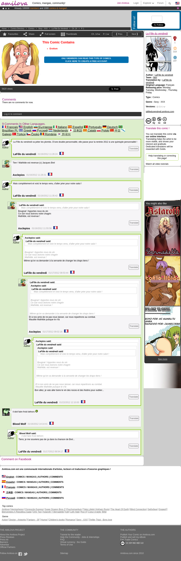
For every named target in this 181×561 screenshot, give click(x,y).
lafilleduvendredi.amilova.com (160, 111)
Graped (162, 509)
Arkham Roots (102, 509)
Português (93, 127)
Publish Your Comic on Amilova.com (137, 534)
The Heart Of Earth (120, 509)
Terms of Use (66, 544)
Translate (133, 148)
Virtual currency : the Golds (73, 542)
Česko (33, 134)
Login (136, 3)
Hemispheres (17, 509)
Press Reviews (7, 537)
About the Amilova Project (12, 534)
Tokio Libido (88, 509)
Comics (31, 29)
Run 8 (84, 512)
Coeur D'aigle (95, 512)
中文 (115, 130)
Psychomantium (74, 509)
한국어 (64, 134)
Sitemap (64, 553)
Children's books (56, 519)
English (26, 127)
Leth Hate (75, 512)
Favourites (13, 34)
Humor (44, 519)
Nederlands (58, 130)
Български (43, 127)
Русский (40, 130)
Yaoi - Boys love (104, 519)
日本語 (75, 130)
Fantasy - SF (33, 519)
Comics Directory (17, 29)
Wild (104, 512)
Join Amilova (123, 3)
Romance (70, 519)
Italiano (60, 127)
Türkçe (19, 134)
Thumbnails (71, 34)
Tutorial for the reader (70, 534)
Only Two (37, 512)
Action (5, 519)
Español (75, 127)
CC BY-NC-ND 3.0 (131, 543)
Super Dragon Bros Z (55, 509)
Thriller (92, 519)
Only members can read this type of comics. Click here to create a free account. (86, 59)
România (48, 134)
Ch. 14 (74, 29)
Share (31, 34)
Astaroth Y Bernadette (53, 512)
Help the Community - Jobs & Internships (79, 537)
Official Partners (7, 547)
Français (10, 127)
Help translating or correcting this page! (162, 156)
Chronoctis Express (34, 509)
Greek (25, 130)
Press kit (4, 539)
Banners (4, 542)
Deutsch (110, 127)
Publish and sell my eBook (133, 537)
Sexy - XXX (43, 29)
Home (4, 29)
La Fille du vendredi (60, 29)
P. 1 (82, 29)
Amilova (6, 509)
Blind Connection (138, 509)
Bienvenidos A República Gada (16, 512)
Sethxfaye (152, 509)
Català (89, 130)
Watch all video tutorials (157, 164)
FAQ (62, 539)
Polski (103, 130)
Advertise (4, 544)
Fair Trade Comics (129, 539)
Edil (67, 512)
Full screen (50, 34)
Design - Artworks (17, 519)
